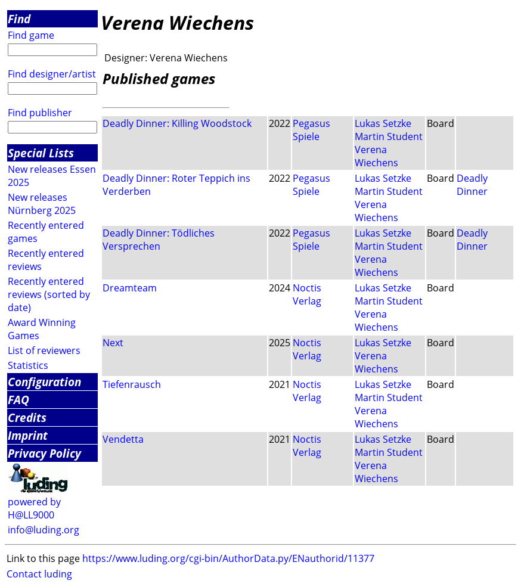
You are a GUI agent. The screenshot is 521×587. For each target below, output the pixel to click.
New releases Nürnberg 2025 (42, 204)
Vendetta (123, 439)
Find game (31, 35)
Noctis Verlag (307, 294)
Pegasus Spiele (311, 130)
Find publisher (40, 112)
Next (113, 342)
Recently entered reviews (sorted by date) (49, 294)
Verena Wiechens (376, 156)
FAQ (18, 400)
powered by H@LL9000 (34, 508)
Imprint (28, 435)
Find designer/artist (52, 73)
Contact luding (39, 573)
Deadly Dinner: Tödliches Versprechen (159, 239)
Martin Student (389, 136)
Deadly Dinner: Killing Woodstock (177, 123)
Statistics (28, 365)
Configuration (44, 382)
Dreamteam (130, 287)
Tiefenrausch (132, 384)
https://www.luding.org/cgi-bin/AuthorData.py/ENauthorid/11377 (228, 558)
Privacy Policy (44, 453)
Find (19, 19)
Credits (27, 417)
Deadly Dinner (472, 185)
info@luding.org (43, 529)
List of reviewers (44, 350)
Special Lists (41, 153)
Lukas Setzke (383, 123)
